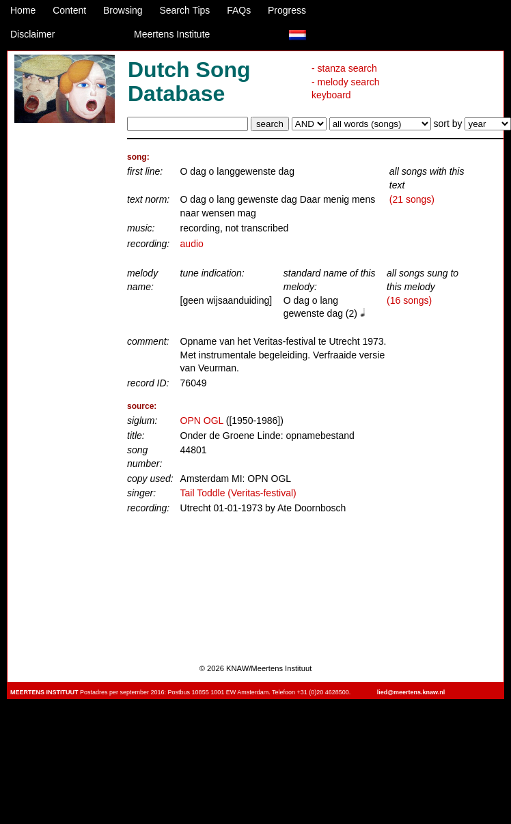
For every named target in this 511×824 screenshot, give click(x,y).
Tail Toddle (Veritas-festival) (238, 492)
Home (23, 10)
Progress (287, 10)
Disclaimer (32, 34)
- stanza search (344, 68)
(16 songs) (409, 300)
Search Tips (184, 10)
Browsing (123, 10)
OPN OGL (201, 420)
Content (69, 10)
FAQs (239, 10)
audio (192, 243)
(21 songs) (411, 199)
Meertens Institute (172, 34)
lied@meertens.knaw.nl (411, 692)
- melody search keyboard (346, 88)
